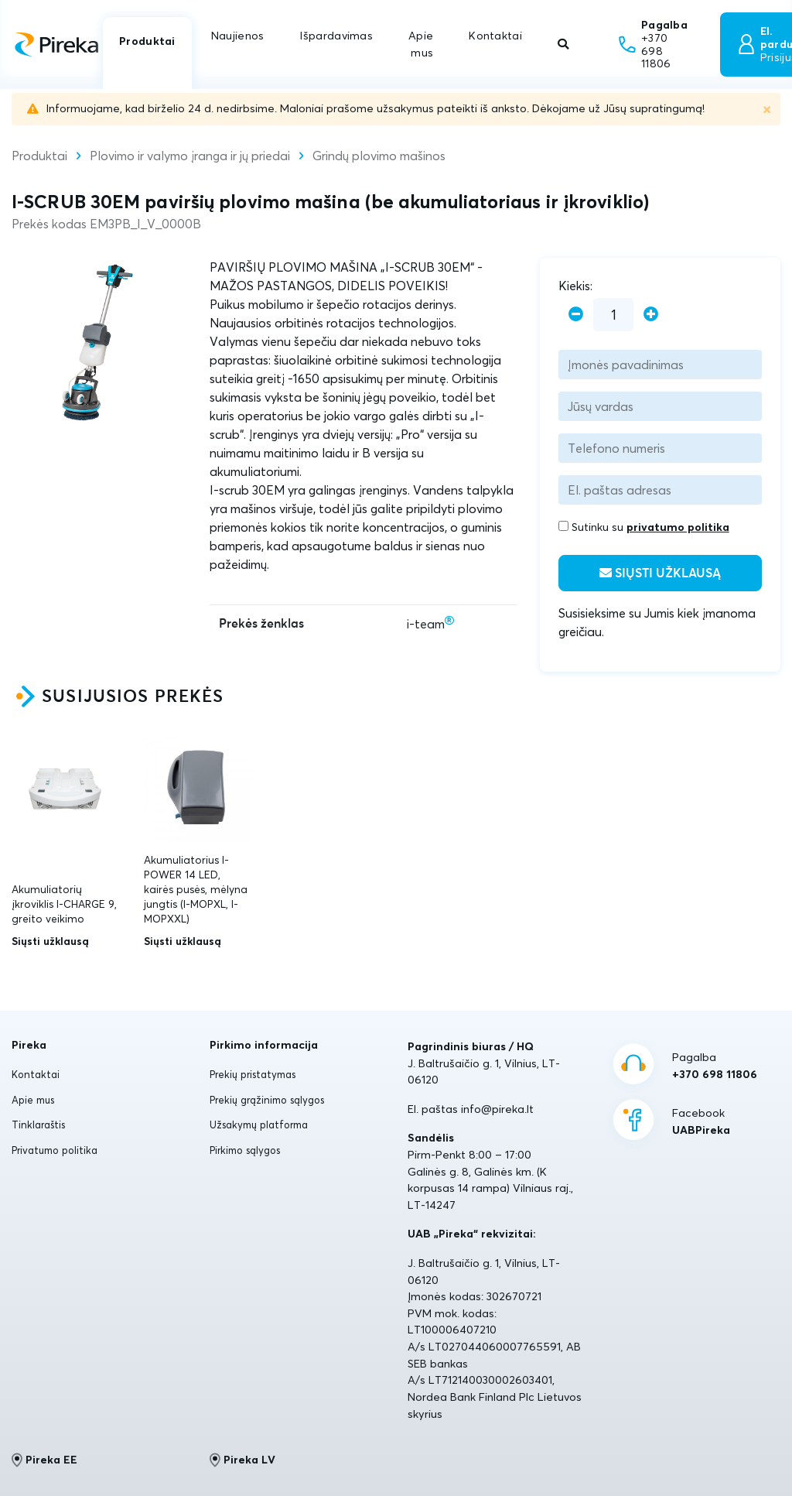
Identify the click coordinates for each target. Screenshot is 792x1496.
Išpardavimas (335, 36)
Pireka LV (242, 1459)
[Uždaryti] (766, 109)
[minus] (575, 314)
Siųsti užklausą (660, 573)
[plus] (650, 314)
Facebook (701, 1122)
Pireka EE (44, 1459)
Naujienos (238, 36)
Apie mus (420, 44)
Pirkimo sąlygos (245, 1150)
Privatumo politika (54, 1150)
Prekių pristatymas (252, 1074)
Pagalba (714, 1066)
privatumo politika (677, 527)
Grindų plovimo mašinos (379, 155)
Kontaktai (495, 36)
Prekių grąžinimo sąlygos (267, 1100)
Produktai (147, 41)
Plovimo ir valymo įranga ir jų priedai (190, 155)
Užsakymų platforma (259, 1124)
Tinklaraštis (38, 1124)
